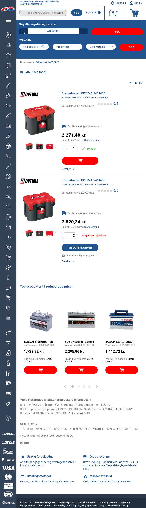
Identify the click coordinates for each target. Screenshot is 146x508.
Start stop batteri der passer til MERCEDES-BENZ (52, 407)
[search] (43, 13)
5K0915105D (123, 427)
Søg (76, 12)
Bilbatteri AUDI (30, 411)
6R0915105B (65, 427)
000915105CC (88, 431)
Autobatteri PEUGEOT (102, 402)
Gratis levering (91, 137)
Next (55, 143)
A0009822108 (84, 427)
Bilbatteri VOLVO (31, 402)
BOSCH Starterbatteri (38, 339)
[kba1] (53, 31)
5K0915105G (29, 431)
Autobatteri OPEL (82, 411)
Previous (23, 143)
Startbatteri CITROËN (55, 411)
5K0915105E (104, 427)
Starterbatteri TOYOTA (102, 407)
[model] (67, 46)
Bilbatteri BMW (128, 407)
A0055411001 (67, 431)
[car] (101, 46)
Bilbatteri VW (52, 402)
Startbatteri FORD (74, 402)
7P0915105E (46, 427)
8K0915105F (48, 431)
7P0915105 (28, 427)
